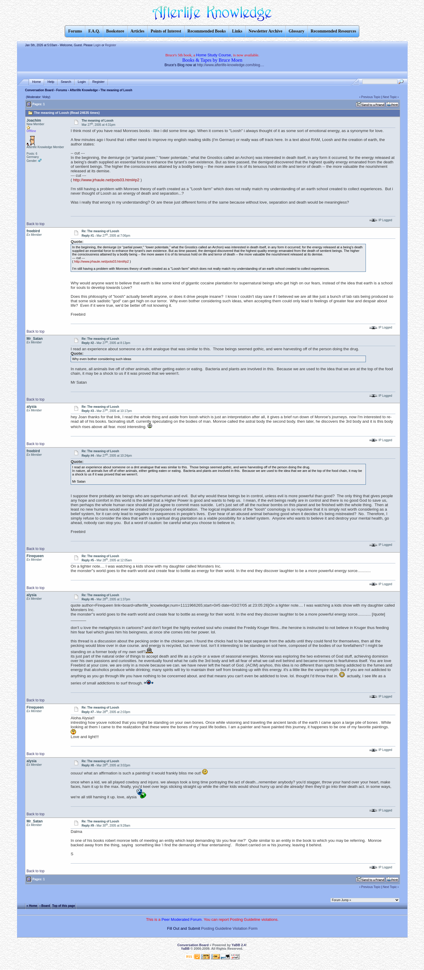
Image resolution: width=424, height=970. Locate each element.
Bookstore (115, 31)
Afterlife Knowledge (84, 90)
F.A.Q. (94, 31)
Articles (138, 31)
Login (96, 45)
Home (36, 82)
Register (110, 45)
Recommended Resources (333, 31)
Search (66, 82)
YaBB (185, 948)
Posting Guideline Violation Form (229, 928)
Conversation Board (39, 90)
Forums (61, 90)
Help (50, 82)
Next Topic (390, 97)
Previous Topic (370, 97)
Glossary (296, 31)
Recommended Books (207, 31)
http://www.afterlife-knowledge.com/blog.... (230, 65)
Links (237, 31)
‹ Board (45, 905)
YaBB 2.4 (239, 945)
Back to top (35, 224)
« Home (32, 905)
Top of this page (63, 905)
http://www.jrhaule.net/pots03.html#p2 (106, 180)
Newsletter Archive (265, 31)
